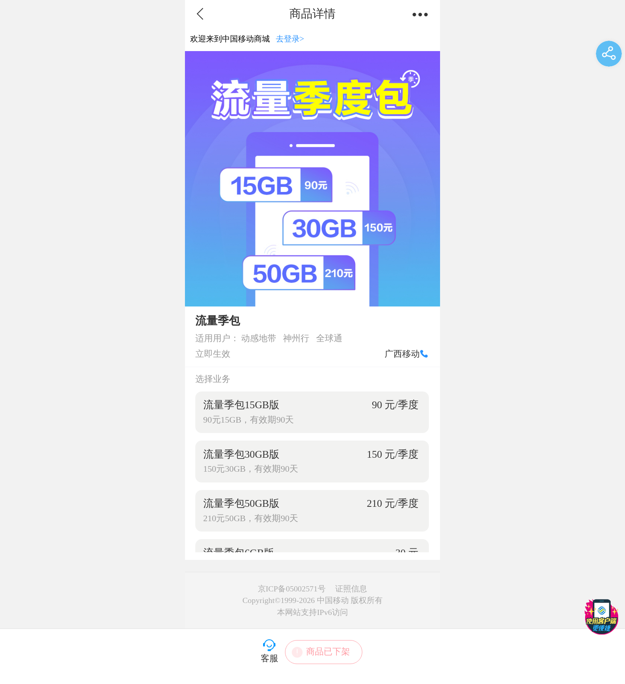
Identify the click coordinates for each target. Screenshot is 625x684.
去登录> (290, 38)
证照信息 (351, 588)
